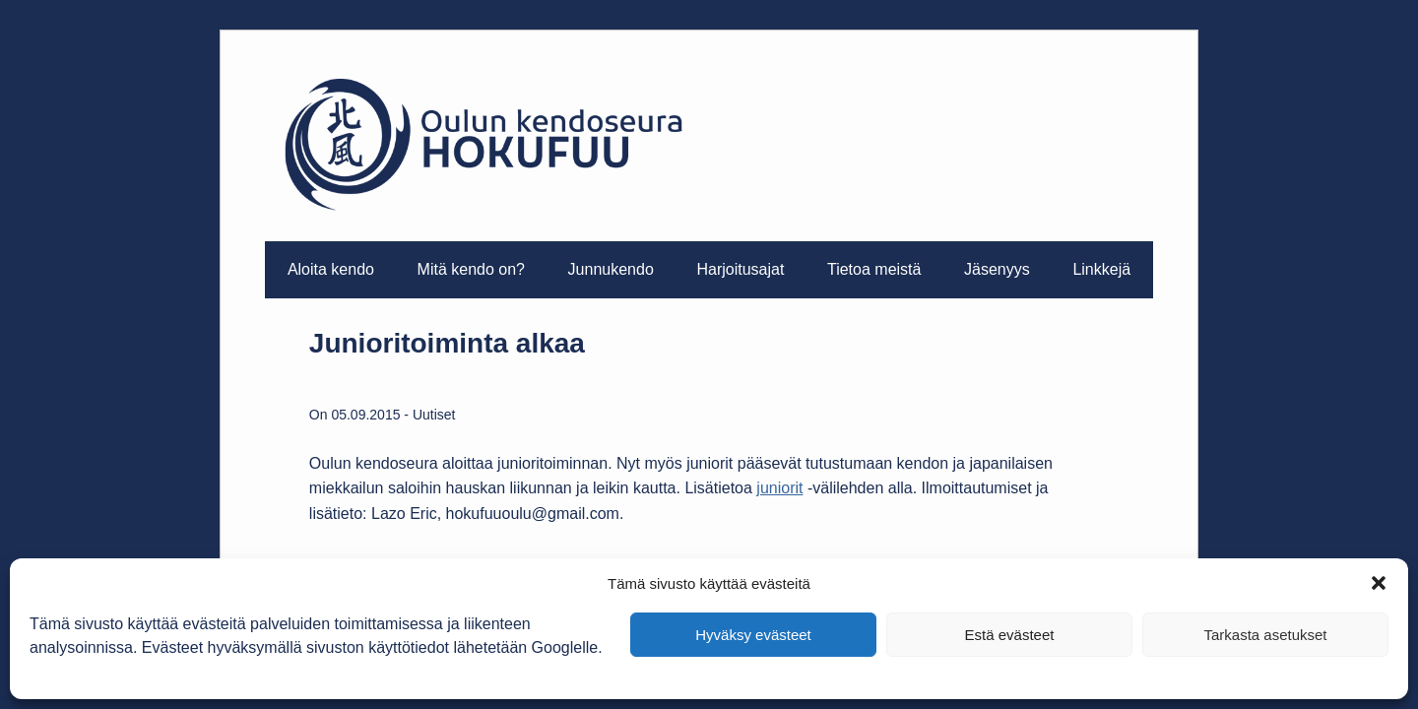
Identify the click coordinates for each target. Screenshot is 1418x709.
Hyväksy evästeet (753, 634)
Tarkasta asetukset (1264, 634)
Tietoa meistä (874, 269)
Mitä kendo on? (471, 269)
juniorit (779, 488)
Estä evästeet (1010, 634)
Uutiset (434, 414)
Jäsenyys (997, 269)
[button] (1378, 583)
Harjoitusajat (740, 269)
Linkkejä (1101, 269)
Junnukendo (611, 269)
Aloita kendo (331, 269)
